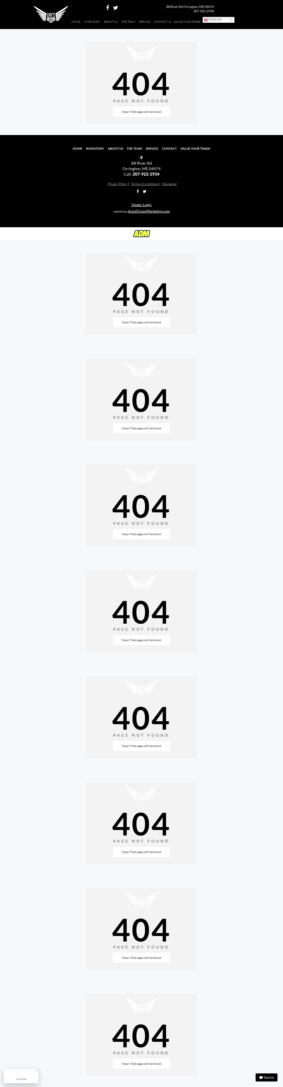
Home (77, 148)
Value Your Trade (195, 148)
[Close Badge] (38, 1070)
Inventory (95, 148)
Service (152, 148)
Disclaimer (169, 184)
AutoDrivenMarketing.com (148, 211)
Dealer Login (141, 204)
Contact (169, 148)
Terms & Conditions (145, 184)
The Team (134, 148)
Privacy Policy (117, 184)
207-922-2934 (203, 11)
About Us (115, 148)
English (213, 20)
